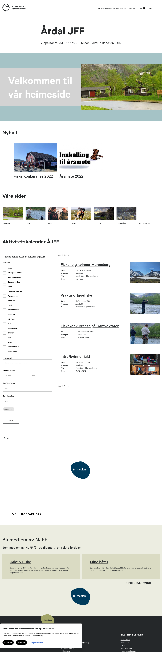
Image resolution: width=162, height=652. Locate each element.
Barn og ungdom (14, 277)
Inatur (123, 645)
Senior (10, 342)
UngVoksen (12, 351)
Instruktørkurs (13, 309)
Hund (9, 305)
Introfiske (11, 314)
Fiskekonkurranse (14, 291)
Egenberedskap (13, 282)
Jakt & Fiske (125, 639)
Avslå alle (21, 642)
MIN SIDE (132, 8)
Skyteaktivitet (13, 346)
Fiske (9, 286)
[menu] (153, 8)
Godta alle (8, 642)
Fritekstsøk (7, 358)
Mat (9, 337)
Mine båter (125, 642)
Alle (6, 438)
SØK (142, 8)
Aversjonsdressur (14, 272)
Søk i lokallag (8, 395)
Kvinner (10, 332)
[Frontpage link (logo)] (6, 8)
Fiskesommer (12, 296)
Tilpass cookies (37, 642)
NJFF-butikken (126, 648)
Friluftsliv (11, 300)
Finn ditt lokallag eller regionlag (111, 8)
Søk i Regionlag (9, 383)
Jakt (9, 323)
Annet (9, 268)
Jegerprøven (12, 328)
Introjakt (11, 319)
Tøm (11, 420)
